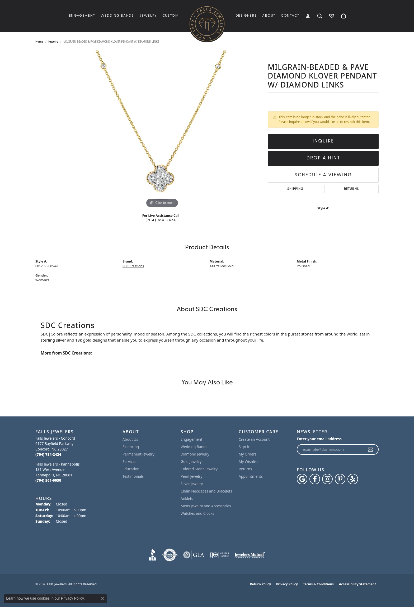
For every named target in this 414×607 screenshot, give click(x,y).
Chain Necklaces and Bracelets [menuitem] (206, 491)
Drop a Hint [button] (323, 158)
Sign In (245, 446)
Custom (170, 15)
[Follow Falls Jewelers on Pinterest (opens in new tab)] (340, 479)
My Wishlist (248, 461)
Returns (351, 189)
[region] (162, 129)
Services (129, 461)
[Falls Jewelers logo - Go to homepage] (207, 24)
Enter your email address (319, 438)
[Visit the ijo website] (219, 555)
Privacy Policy (287, 584)
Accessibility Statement (357, 584)
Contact (290, 15)
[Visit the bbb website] (152, 555)
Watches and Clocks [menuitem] (197, 513)
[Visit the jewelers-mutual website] (249, 555)
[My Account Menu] (308, 16)
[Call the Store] (48, 454)
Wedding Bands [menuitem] (194, 446)
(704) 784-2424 (160, 220)
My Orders (247, 454)
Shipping (295, 189)
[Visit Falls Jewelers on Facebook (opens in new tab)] (314, 479)
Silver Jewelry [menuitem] (192, 483)
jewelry (53, 41)
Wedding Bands (117, 15)
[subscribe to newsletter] (370, 449)
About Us (130, 439)
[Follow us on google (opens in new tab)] (302, 479)
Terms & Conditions (318, 584)
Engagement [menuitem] (191, 439)
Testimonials (133, 476)
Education (131, 468)
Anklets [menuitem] (187, 498)
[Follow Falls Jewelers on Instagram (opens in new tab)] (327, 479)
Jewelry (148, 15)
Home (39, 41)
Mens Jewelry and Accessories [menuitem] (206, 505)
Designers (246, 15)
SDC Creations (133, 266)
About (269, 15)
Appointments (251, 476)
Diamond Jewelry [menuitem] (195, 454)
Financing (131, 446)
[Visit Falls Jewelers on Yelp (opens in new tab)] (352, 479)
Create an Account (254, 439)
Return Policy (260, 584)
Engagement (82, 15)
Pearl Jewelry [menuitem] (191, 476)
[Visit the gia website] (193, 555)
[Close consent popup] (102, 598)
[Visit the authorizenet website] (170, 555)
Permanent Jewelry (138, 454)
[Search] (320, 16)
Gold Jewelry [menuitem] (191, 461)
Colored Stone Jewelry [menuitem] (199, 468)
